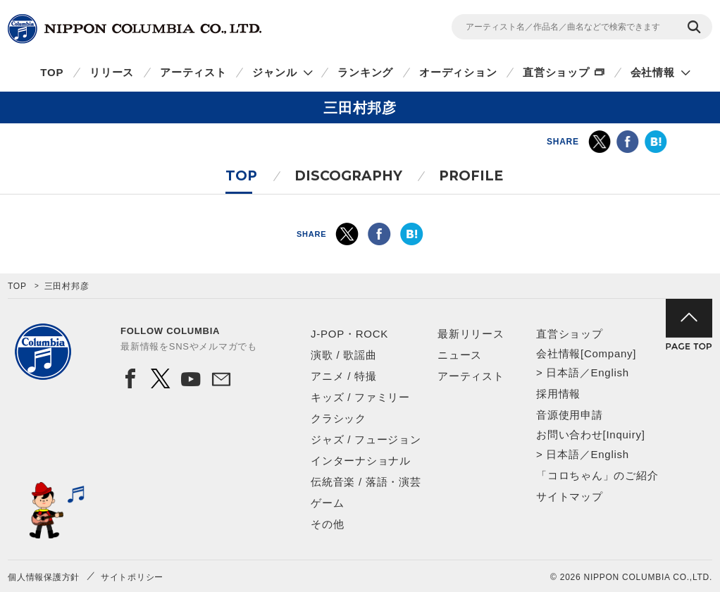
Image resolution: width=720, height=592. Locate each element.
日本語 (562, 372)
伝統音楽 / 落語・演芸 (366, 482)
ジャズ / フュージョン (366, 439)
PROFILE (471, 176)
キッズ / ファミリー (360, 397)
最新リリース (470, 334)
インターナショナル (361, 461)
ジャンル (274, 72)
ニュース (459, 355)
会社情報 (653, 72)
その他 (327, 524)
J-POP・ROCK (349, 334)
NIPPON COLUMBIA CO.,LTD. (134, 29)
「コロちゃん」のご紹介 (597, 475)
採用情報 (558, 394)
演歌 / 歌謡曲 (344, 355)
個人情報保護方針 (44, 577)
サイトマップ (569, 496)
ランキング (365, 72)
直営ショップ (556, 72)
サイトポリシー (132, 577)
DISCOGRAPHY (348, 176)
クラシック (338, 418)
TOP (51, 72)
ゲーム (327, 503)
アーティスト (193, 72)
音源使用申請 (569, 415)
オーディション (458, 72)
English (609, 372)
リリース (111, 72)
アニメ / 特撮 (344, 376)
